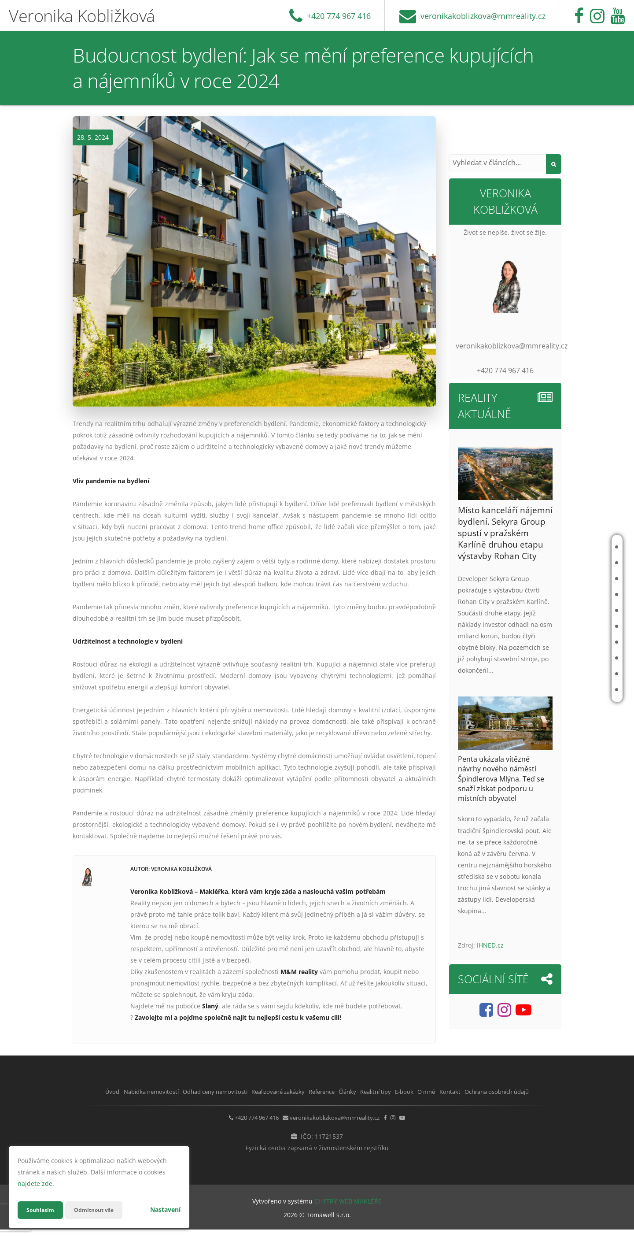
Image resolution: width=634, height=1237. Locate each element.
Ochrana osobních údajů (317, 1103)
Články (571, 626)
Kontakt (573, 689)
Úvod (568, 547)
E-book (570, 658)
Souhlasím (42, 1210)
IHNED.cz (490, 945)
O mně (569, 674)
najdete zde (35, 1183)
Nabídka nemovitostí (575, 563)
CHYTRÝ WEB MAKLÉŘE (348, 1208)
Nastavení (165, 1209)
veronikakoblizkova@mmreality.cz (329, 1127)
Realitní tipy (578, 642)
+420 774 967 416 (232, 1127)
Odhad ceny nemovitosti (569, 578)
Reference (575, 610)
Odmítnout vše (101, 1210)
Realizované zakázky (576, 594)
